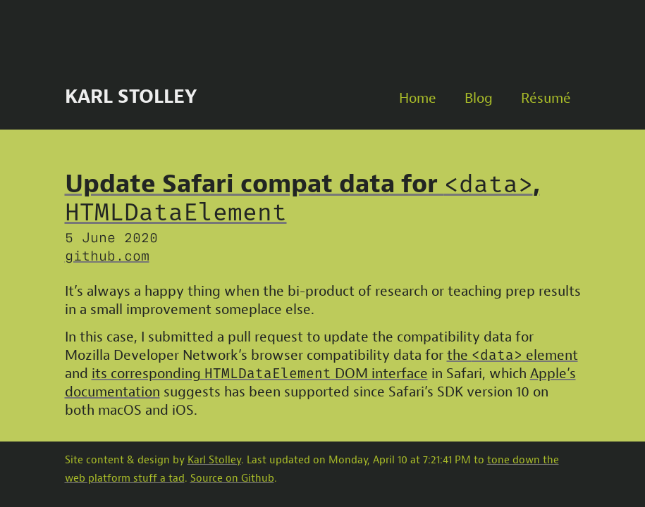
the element (512, 355)
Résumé (546, 98)
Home (417, 98)
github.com (107, 254)
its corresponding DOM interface (260, 373)
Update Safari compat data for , (302, 197)
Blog (479, 98)
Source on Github (232, 478)
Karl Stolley (131, 96)
